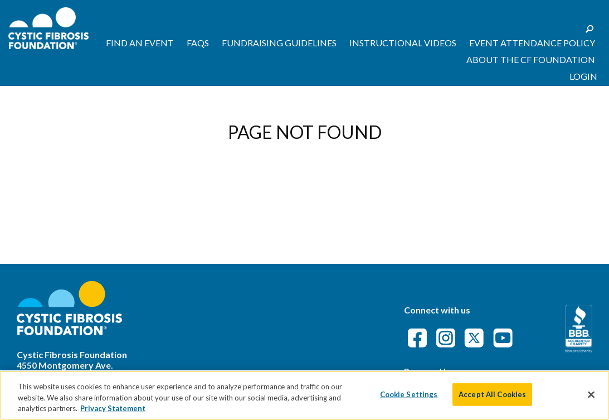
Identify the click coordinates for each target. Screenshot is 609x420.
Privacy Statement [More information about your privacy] (112, 408)
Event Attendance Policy (532, 42)
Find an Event (140, 42)
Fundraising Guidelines (279, 42)
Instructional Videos (402, 42)
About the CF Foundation (530, 59)
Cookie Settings (409, 393)
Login (583, 76)
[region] (304, 395)
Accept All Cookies (492, 393)
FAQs (198, 42)
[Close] (591, 394)
